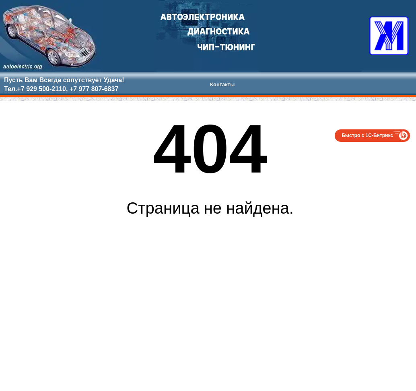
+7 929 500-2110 (41, 88)
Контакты (222, 84)
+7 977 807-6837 (94, 88)
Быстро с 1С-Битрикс (367, 135)
